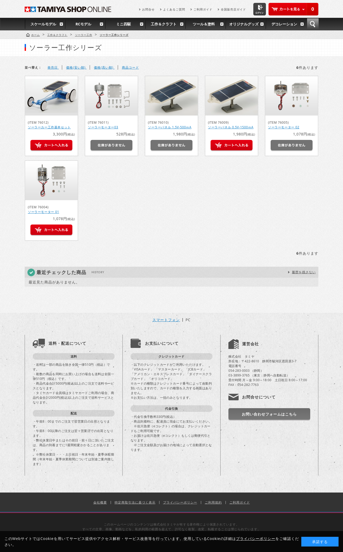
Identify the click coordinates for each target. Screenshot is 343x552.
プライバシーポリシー (180, 502)
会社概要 (100, 502)
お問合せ (148, 9)
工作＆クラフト (163, 23)
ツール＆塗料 (204, 23)
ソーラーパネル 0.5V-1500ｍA (230, 127)
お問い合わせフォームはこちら (269, 414)
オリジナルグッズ (244, 23)
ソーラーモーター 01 (43, 212)
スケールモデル (43, 23)
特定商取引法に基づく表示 (135, 502)
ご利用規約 (213, 502)
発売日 (53, 67)
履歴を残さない (304, 272)
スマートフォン (166, 320)
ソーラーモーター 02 (283, 127)
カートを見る (293, 9)
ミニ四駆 (123, 23)
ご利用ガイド (203, 9)
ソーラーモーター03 (103, 127)
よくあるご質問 (174, 9)
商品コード (130, 67)
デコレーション (284, 23)
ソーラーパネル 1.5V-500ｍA (169, 127)
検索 (313, 24)
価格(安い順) (76, 67)
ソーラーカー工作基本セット (49, 127)
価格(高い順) (104, 67)
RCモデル (83, 23)
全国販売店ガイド (233, 9)
